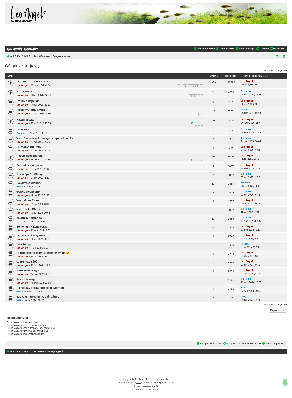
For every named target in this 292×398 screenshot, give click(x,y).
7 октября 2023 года (29, 174)
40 (185, 86)
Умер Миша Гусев (27, 200)
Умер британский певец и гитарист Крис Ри (44, 138)
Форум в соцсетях (28, 192)
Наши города (25, 120)
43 (197, 86)
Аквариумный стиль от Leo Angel (242, 343)
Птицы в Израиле (27, 101)
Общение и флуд (22, 65)
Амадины (22, 129)
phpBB (138, 382)
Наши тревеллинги (29, 183)
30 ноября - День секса (31, 226)
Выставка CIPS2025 (29, 147)
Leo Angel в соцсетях (30, 235)
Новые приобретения (30, 156)
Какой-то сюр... (26, 279)
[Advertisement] (146, 34)
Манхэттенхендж (27, 270)
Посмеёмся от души (29, 165)
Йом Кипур (23, 244)
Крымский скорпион (29, 218)
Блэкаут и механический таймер (37, 296)
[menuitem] (283, 56)
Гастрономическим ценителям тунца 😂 (42, 253)
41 (189, 86)
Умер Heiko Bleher (29, 209)
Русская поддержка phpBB (146, 386)
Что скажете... (25, 91)
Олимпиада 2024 (27, 261)
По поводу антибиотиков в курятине (40, 288)
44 (201, 86)
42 (193, 86)
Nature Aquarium (273, 343)
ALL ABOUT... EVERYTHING (33, 81)
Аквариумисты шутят (30, 110)
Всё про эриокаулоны (209, 343)
